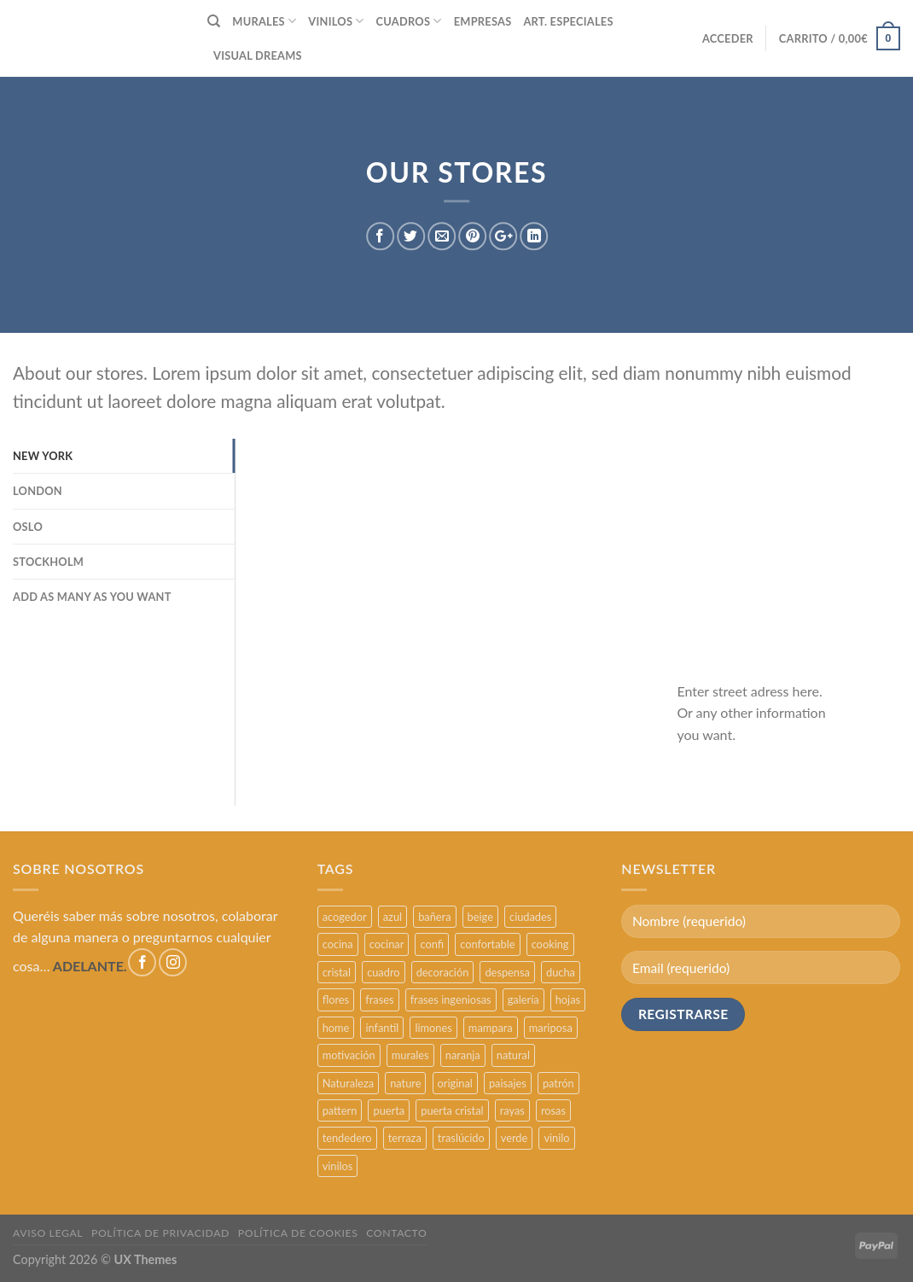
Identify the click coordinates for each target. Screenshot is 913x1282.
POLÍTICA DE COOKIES (298, 1233)
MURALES (264, 21)
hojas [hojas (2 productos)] (567, 999)
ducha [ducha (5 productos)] (560, 972)
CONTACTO (396, 1233)
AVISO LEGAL (48, 1233)
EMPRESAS (483, 21)
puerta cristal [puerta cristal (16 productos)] (452, 1110)
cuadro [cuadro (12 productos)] (383, 972)
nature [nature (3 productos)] (405, 1083)
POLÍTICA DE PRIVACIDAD (160, 1233)
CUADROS (409, 21)
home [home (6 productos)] (336, 1027)
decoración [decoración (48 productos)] (442, 972)
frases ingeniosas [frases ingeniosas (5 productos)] (450, 999)
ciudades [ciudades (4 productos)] (530, 917)
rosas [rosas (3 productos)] (553, 1110)
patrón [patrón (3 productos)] (558, 1083)
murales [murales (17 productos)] (410, 1055)
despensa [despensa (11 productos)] (507, 972)
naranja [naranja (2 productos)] (462, 1055)
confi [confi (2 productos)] (432, 944)
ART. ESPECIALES (568, 21)
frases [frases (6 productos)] (379, 999)
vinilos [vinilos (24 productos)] (338, 1166)
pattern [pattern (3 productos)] (340, 1110)
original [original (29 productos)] (455, 1083)
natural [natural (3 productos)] (513, 1055)
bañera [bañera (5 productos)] (434, 917)
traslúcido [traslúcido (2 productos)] (461, 1138)
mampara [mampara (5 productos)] (490, 1027)
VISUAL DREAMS (257, 55)
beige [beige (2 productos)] (480, 917)
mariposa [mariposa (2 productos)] (551, 1027)
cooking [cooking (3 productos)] (550, 944)
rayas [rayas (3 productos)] (512, 1110)
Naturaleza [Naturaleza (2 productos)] (348, 1083)
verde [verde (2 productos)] (514, 1138)
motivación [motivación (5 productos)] (349, 1055)
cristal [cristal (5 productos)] (337, 972)
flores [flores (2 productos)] (336, 999)
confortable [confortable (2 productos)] (487, 944)
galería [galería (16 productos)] (523, 999)
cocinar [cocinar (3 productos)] (386, 944)
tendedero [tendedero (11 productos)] (347, 1138)
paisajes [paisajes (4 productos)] (507, 1083)
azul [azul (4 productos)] (392, 917)
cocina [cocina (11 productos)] (338, 944)
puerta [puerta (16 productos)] (388, 1110)
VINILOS (335, 21)
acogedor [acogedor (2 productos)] (345, 917)
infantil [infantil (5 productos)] (381, 1027)
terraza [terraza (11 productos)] (405, 1138)
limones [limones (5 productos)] (433, 1027)
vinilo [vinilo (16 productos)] (556, 1138)
